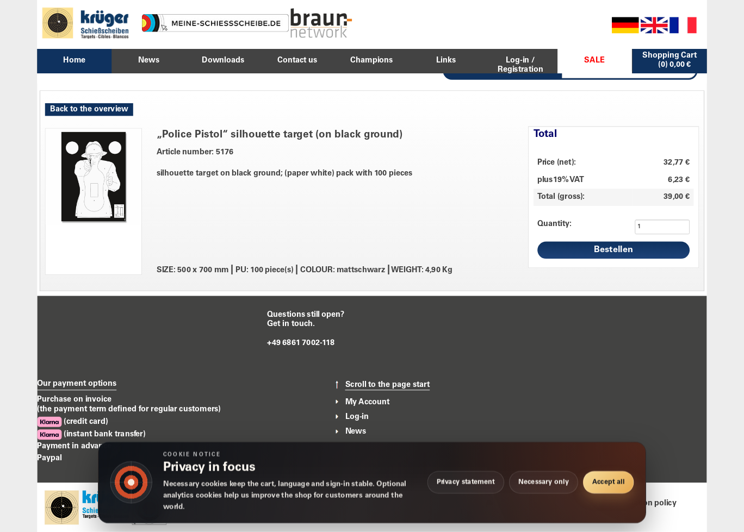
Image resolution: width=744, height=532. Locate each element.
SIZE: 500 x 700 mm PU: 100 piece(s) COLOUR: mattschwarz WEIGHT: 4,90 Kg (305, 271)
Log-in (357, 417)
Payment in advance (74, 446)
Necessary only (543, 482)
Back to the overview (89, 109)
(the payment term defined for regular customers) (129, 409)
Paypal (49, 458)
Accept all (608, 482)
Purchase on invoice (74, 399)
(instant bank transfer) (91, 434)
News (356, 431)
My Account (367, 402)
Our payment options (76, 383)
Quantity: (554, 224)
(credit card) (72, 422)
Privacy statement (466, 482)
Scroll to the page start (387, 385)
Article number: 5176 (195, 153)
